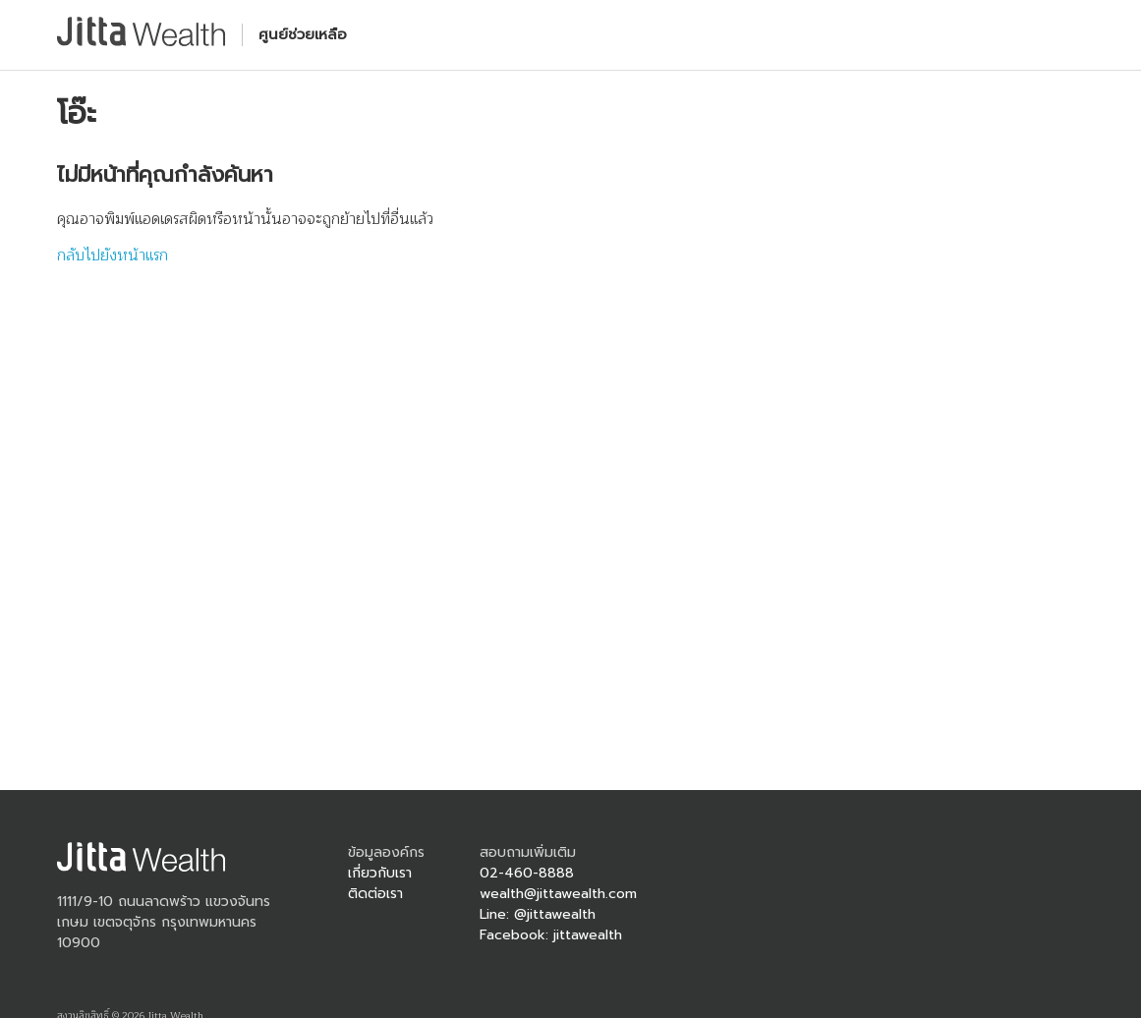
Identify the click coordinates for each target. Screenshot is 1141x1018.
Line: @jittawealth (538, 914)
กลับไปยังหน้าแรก (112, 256)
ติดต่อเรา (375, 893)
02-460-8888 (527, 873)
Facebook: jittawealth (551, 935)
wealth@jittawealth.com (558, 893)
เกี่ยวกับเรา (380, 873)
